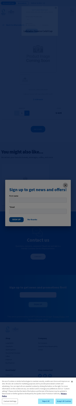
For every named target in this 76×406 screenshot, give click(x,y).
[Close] (72, 381)
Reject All (45, 401)
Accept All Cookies (64, 401)
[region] (38, 392)
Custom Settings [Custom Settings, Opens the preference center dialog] (10, 401)
